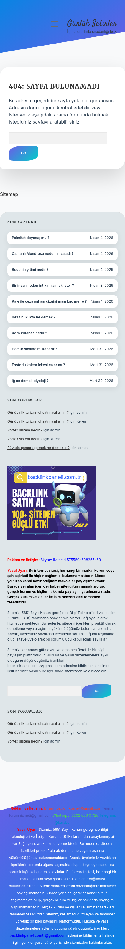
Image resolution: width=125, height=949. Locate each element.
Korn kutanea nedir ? (29, 333)
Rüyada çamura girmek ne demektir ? (38, 448)
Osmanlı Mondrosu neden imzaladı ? (42, 253)
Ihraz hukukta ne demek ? (33, 317)
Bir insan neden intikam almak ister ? (43, 285)
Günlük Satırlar (92, 24)
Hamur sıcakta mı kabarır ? (34, 349)
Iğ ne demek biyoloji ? (30, 380)
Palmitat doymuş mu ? (30, 238)
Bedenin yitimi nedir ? (30, 269)
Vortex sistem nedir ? (24, 430)
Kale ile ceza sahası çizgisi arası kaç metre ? (49, 301)
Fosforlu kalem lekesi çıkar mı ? (38, 365)
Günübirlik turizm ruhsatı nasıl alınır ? (38, 412)
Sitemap (9, 194)
